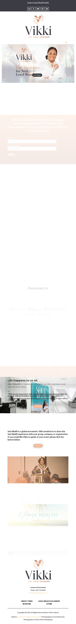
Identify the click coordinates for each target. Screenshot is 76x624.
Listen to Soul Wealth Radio (38, 2)
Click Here (38, 446)
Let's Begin (37, 81)
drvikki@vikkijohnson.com (38, 593)
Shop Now (38, 406)
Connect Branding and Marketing (28, 617)
